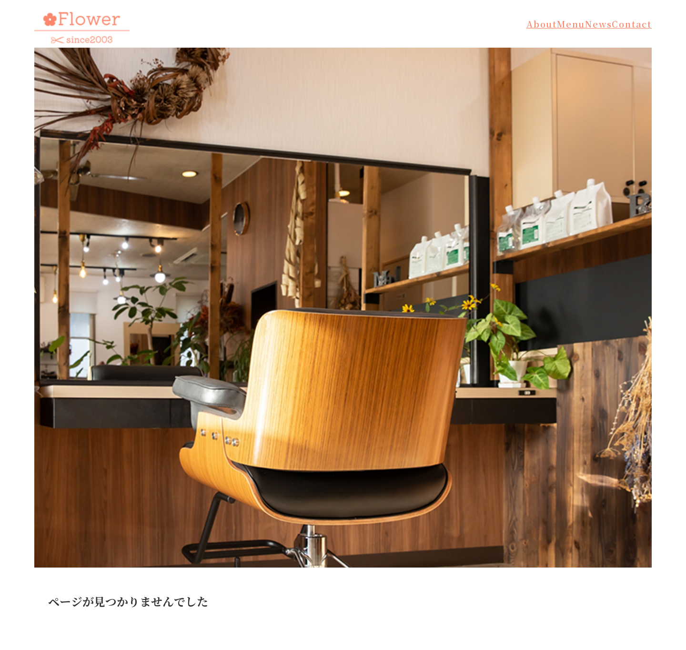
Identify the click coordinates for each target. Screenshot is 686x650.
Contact (632, 24)
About (541, 24)
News (598, 24)
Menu (571, 24)
